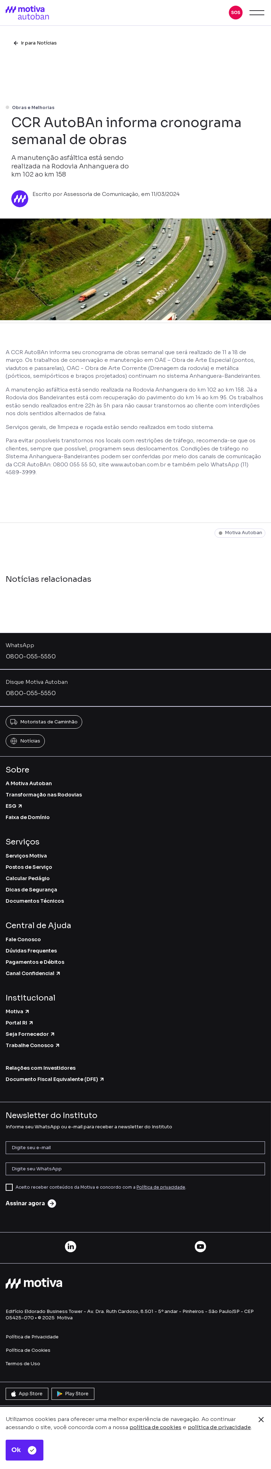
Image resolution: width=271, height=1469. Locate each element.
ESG (14, 806)
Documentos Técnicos (35, 901)
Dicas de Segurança (31, 889)
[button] (236, 13)
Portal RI (20, 1023)
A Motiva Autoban (29, 783)
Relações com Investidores (41, 1068)
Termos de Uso (23, 1364)
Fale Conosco (23, 939)
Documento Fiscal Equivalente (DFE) (55, 1079)
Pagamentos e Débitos (35, 962)
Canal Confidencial (33, 973)
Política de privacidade (161, 1187)
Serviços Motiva (26, 856)
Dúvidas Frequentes (31, 951)
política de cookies (155, 1427)
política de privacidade (219, 1427)
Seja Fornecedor (30, 1034)
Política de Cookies (28, 1350)
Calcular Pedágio (28, 878)
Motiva (18, 1011)
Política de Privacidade (32, 1337)
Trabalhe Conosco (33, 1045)
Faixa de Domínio (28, 817)
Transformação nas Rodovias (44, 795)
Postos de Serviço (29, 867)
